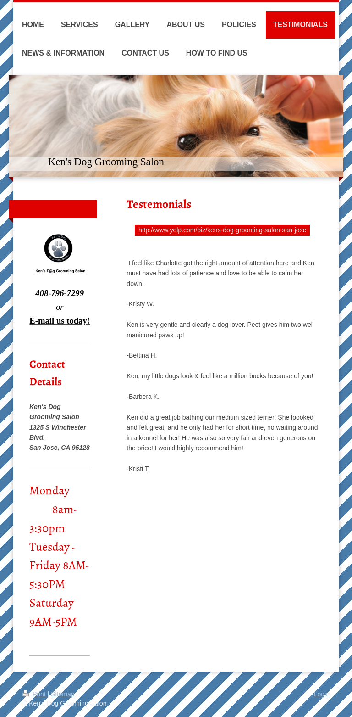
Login (322, 694)
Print (35, 694)
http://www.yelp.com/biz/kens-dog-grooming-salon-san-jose (222, 230)
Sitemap (62, 694)
